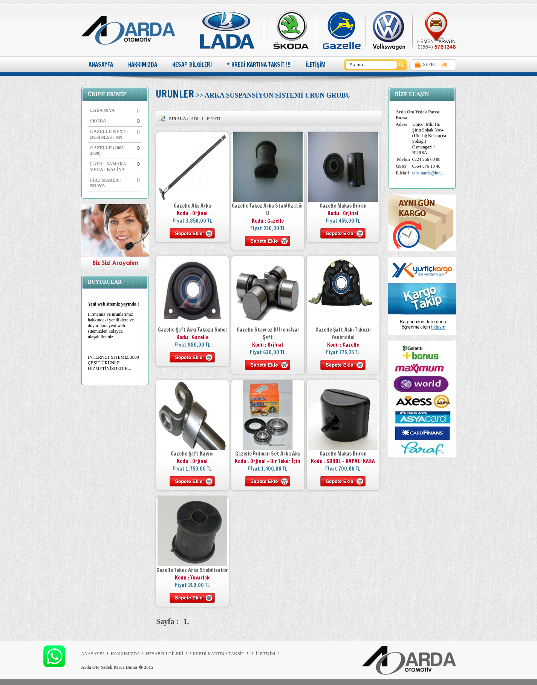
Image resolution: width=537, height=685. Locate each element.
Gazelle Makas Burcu (343, 205)
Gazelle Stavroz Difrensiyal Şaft (268, 333)
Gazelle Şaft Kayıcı (192, 453)
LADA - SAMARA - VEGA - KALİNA (115, 166)
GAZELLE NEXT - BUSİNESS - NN (115, 134)
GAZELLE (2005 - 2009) (115, 150)
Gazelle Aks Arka (192, 205)
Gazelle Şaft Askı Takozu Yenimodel (343, 333)
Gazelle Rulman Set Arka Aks (267, 453)
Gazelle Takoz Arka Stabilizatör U (267, 209)
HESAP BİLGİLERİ (192, 65)
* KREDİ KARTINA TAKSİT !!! (259, 65)
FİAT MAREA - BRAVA (115, 182)
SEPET (429, 64)
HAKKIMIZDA (142, 65)
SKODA (115, 121)
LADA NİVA (115, 110)
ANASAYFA (101, 65)
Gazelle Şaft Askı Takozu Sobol (192, 329)
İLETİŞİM (316, 65)
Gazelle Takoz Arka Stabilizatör (192, 570)
